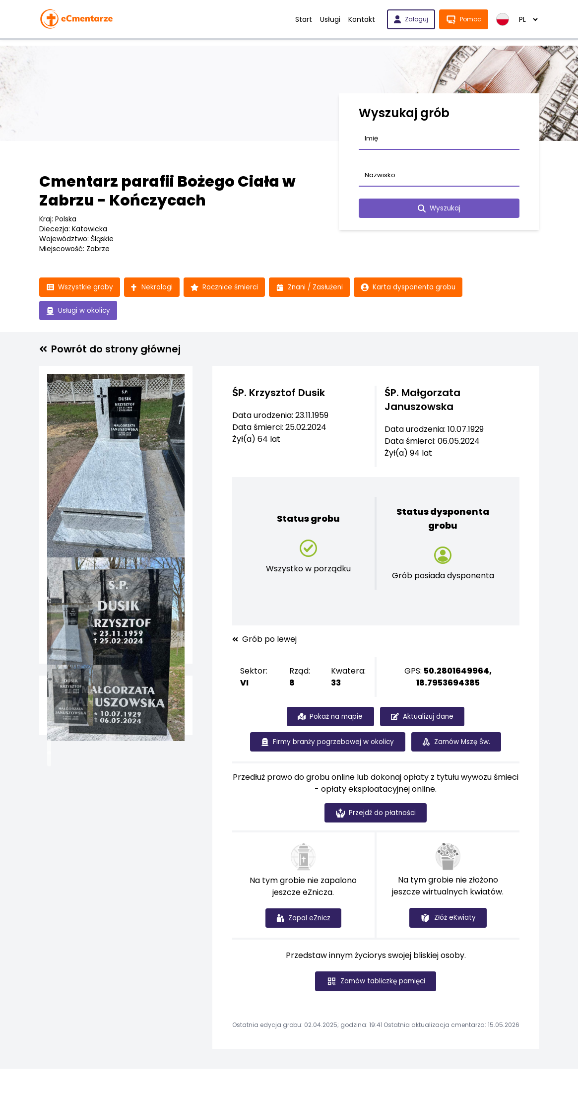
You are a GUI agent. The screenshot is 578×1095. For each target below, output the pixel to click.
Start (303, 19)
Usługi (330, 19)
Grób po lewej (264, 640)
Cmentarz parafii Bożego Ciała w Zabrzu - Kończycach (167, 191)
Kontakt (361, 19)
